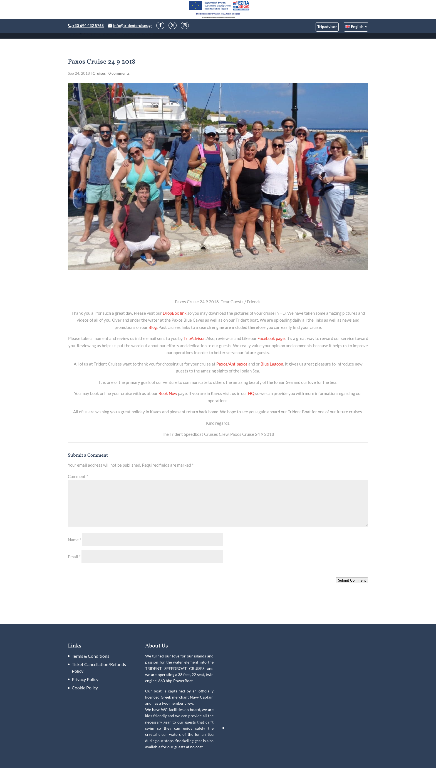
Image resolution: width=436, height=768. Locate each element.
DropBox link (175, 313)
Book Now (167, 393)
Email (74, 556)
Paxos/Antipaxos (231, 363)
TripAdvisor (194, 338)
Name (74, 539)
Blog (152, 327)
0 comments (119, 73)
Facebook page (271, 338)
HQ (251, 393)
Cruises (99, 73)
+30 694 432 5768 (88, 25)
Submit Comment (352, 580)
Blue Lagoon (272, 363)
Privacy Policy (85, 679)
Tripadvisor (327, 26)
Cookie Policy (85, 687)
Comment (78, 476)
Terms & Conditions (90, 656)
